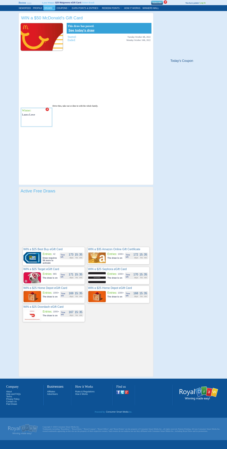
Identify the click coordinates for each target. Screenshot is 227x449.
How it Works (81, 394)
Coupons (63, 8)
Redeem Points (112, 8)
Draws (49, 8)
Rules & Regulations (85, 391)
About (9, 391)
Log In (203, 3)
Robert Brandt (88, 2)
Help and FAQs (13, 394)
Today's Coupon (181, 61)
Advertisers (52, 394)
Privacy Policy (13, 399)
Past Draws (11, 404)
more (29, 3)
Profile (37, 8)
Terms (9, 396)
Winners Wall (150, 8)
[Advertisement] (78, 78)
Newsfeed (25, 8)
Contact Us (11, 401)
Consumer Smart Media (117, 412)
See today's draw (81, 30)
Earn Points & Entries (86, 8)
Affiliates (51, 391)
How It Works (132, 8)
